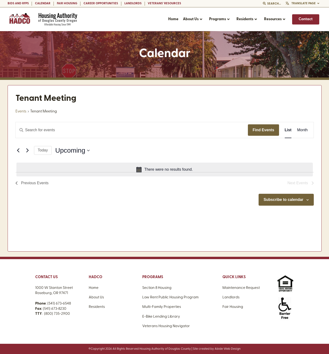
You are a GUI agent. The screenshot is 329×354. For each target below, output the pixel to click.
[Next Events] (27, 150)
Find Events (263, 130)
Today (43, 150)
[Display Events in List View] (288, 130)
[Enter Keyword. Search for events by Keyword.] (132, 130)
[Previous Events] (18, 150)
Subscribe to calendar (283, 200)
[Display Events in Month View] (302, 130)
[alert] (164, 169)
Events (20, 111)
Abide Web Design (228, 348)
